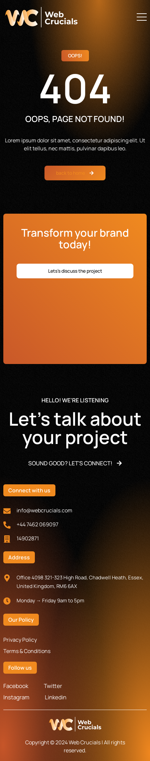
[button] (142, 17)
